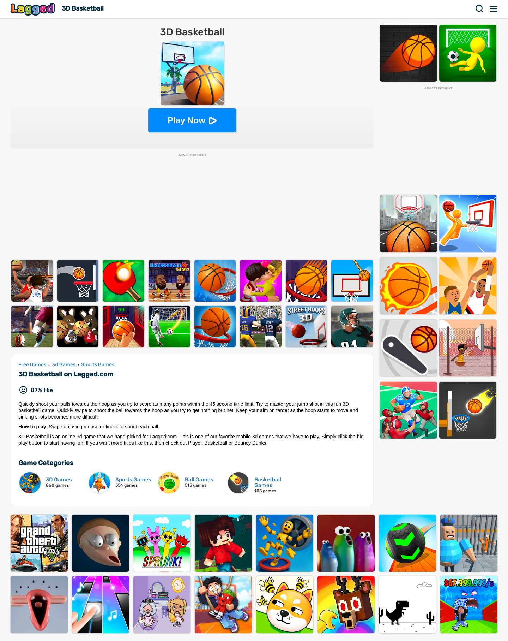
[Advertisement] (192, 207)
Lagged (33, 9)
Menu (494, 9)
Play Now (186, 120)
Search (480, 9)
